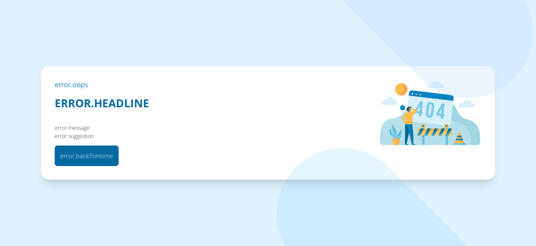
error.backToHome (86, 156)
